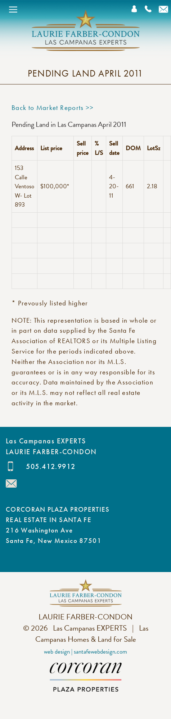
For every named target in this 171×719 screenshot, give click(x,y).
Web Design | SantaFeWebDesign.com (85, 651)
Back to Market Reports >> (53, 107)
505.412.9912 (50, 466)
